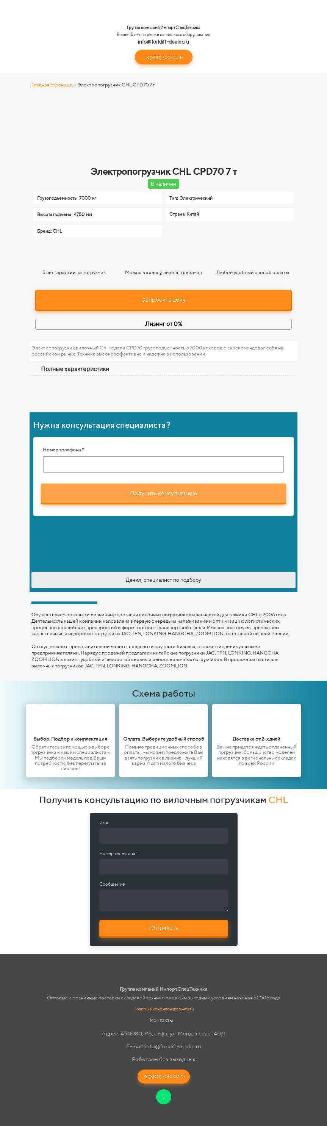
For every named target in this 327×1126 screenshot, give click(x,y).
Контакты (161, 1020)
